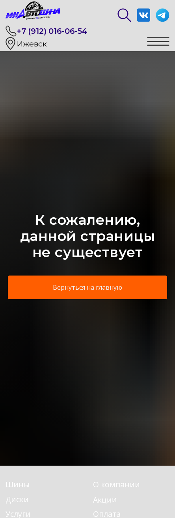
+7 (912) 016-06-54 (52, 31)
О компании (116, 484)
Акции (105, 499)
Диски (17, 499)
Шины (18, 484)
